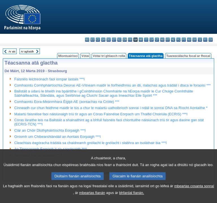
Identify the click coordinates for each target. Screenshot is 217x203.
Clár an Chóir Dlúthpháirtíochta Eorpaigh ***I (50, 130)
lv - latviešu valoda (151, 39)
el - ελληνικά (119, 39)
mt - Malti (168, 39)
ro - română (189, 39)
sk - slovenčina (194, 39)
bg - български (87, 39)
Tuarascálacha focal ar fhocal (188, 56)
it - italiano (146, 39)
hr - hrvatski (141, 39)
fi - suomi (205, 39)
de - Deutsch (109, 39)
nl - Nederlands (173, 39)
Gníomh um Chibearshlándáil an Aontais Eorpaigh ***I (57, 136)
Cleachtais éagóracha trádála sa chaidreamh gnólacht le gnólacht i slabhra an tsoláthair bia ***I (90, 143)
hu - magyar (162, 39)
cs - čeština (98, 39)
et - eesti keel (114, 39)
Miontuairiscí (68, 56)
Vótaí (85, 56)
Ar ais (12, 51)
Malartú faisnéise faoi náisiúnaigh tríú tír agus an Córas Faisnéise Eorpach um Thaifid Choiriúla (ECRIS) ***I (101, 114)
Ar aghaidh (27, 51)
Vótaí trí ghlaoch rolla (109, 56)
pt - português (184, 39)
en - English (125, 39)
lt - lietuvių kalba (157, 39)
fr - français (130, 39)
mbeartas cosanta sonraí (194, 193)
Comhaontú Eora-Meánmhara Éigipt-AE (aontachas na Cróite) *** (66, 102)
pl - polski (178, 39)
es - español (92, 39)
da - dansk (103, 39)
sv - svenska (211, 39)
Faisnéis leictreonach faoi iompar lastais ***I (49, 79)
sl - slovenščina (200, 39)
